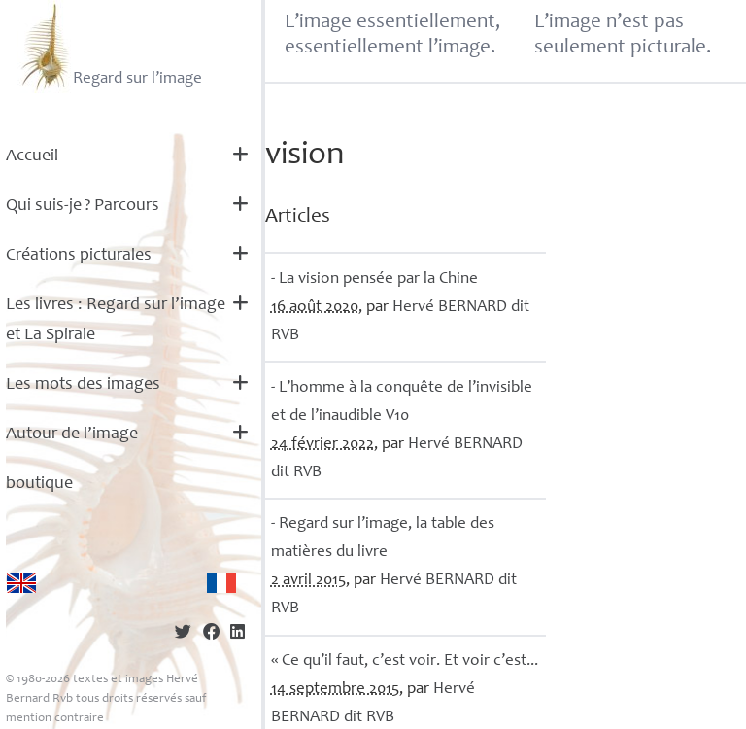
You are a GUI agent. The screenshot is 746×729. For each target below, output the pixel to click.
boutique (39, 484)
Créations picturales (79, 255)
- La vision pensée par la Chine (374, 279)
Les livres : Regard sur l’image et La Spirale (115, 320)
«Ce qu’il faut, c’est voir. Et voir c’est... (404, 661)
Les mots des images (83, 385)
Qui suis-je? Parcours (82, 206)
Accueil (32, 156)
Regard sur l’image (109, 46)
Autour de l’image (72, 434)
